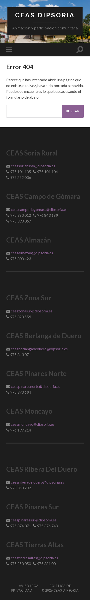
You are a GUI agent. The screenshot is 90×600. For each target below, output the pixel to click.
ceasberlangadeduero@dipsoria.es (39, 348)
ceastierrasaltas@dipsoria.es (34, 557)
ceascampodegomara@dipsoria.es (39, 209)
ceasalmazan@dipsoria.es (32, 252)
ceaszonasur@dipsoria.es (31, 311)
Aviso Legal (29, 586)
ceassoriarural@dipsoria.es (33, 165)
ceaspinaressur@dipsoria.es (33, 520)
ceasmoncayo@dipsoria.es (32, 424)
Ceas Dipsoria (45, 15)
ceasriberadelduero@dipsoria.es (37, 482)
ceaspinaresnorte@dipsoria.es (35, 386)
